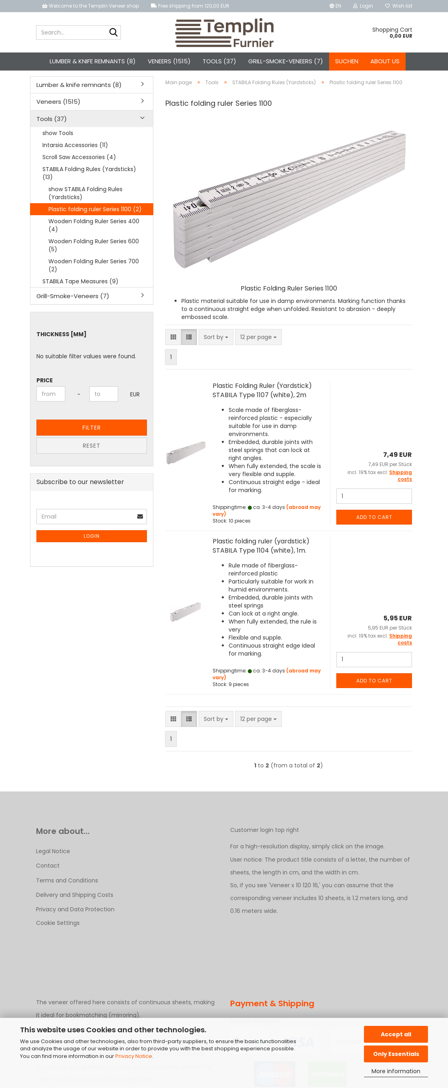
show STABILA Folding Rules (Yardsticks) (85, 207)
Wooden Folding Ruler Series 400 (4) (93, 239)
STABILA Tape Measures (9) (80, 295)
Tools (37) (219, 61)
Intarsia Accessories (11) (75, 159)
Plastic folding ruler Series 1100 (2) (95, 223)
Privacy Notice (133, 1056)
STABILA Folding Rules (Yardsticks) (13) (89, 187)
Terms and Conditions (67, 894)
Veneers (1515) (169, 61)
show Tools (57, 147)
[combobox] (216, 351)
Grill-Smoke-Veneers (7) (285, 61)
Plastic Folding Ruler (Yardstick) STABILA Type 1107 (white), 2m (262, 405)
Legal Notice (53, 865)
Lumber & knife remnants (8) (93, 61)
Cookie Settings (58, 937)
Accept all (396, 1034)
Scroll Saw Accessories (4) (79, 171)
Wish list (398, 5)
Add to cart (374, 531)
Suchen (346, 61)
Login (92, 550)
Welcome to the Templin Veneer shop (90, 5)
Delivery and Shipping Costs (74, 909)
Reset (91, 460)
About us (385, 61)
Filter (91, 442)
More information (396, 1071)
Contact (48, 880)
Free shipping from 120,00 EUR (190, 5)
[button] (335, 6)
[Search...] (113, 33)
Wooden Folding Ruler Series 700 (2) (93, 279)
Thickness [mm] (61, 349)
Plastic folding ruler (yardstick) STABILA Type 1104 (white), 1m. (261, 560)
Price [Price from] (44, 395)
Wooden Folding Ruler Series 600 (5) (93, 259)
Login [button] (363, 5)
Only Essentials (396, 1054)
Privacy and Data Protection (75, 923)
